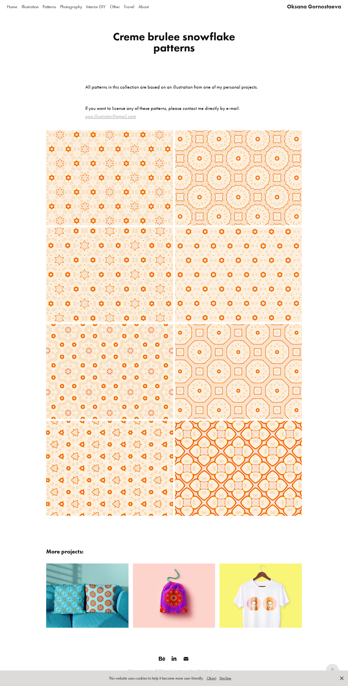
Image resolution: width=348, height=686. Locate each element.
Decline (225, 678)
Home (12, 6)
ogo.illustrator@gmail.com (110, 116)
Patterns (49, 6)
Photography (71, 6)
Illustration (30, 6)
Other (115, 6)
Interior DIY (96, 6)
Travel (129, 6)
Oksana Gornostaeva (314, 6)
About (143, 6)
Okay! (211, 678)
